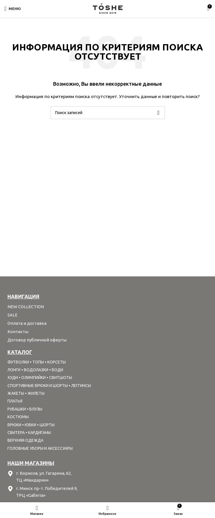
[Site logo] (108, 8)
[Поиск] (107, 112)
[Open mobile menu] (12, 8)
